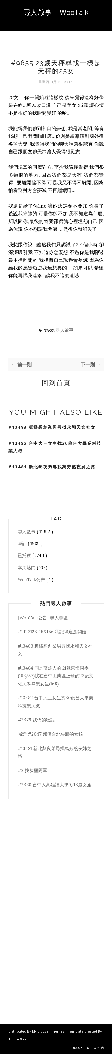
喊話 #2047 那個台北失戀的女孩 (50, 734)
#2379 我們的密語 (36, 720)
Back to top (88, 1047)
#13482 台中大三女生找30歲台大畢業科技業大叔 (55, 446)
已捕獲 (25, 555)
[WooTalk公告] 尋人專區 (43, 617)
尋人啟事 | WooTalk (56, 12)
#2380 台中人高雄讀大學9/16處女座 (54, 785)
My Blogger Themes (48, 1031)
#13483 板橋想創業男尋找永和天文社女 (52, 427)
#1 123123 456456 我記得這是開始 (52, 631)
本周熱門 (27, 567)
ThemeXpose (19, 1039)
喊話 (23, 543)
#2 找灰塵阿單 (32, 770)
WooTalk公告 (32, 579)
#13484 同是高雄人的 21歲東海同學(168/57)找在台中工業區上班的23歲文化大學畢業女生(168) (55, 676)
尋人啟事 (64, 330)
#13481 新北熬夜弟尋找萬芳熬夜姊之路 (52, 467)
